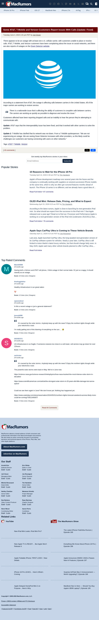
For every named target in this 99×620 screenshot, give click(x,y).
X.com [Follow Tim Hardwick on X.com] (29, 487)
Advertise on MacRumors (15, 454)
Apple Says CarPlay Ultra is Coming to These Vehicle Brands (61, 230)
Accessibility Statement (8, 605)
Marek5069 (18, 265)
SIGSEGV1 (18, 339)
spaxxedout (18, 301)
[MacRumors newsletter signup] (82, 4)
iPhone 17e (66, 10)
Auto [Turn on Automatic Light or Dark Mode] (41, 609)
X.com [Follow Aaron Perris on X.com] (29, 513)
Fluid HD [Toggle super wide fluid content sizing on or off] (35, 609)
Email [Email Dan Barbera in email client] (3, 504)
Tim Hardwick (65, 175)
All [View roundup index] (96, 10)
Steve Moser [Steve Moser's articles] (5, 509)
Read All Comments (49, 408)
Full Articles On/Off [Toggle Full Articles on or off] (20, 609)
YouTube (10, 521)
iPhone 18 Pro (9, 10)
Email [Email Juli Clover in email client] (3, 478)
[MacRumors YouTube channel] (70, 4)
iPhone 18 (90, 10)
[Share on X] (87, 150)
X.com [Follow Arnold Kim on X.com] (8, 469)
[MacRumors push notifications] (74, 4)
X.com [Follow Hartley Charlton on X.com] (8, 495)
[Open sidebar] (96, 4)
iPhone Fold (24, 10)
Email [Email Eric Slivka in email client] (24, 469)
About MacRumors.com (14, 447)
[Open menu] (2, 4)
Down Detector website (40, 46)
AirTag (78, 10)
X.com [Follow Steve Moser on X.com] (8, 513)
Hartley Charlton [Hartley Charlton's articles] (6, 491)
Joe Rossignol (65, 234)
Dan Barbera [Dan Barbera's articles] (5, 500)
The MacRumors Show (68, 521)
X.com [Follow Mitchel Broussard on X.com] (8, 487)
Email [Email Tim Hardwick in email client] (24, 487)
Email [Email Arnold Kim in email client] (3, 469)
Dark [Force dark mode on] (49, 609)
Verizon (24, 144)
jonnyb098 (18, 315)
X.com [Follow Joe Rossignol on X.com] (29, 478)
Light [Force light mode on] (45, 609)
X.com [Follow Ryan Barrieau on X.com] (29, 504)
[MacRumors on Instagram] (54, 4)
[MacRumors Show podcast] (50, 4)
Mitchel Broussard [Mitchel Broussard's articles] (7, 483)
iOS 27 (37, 10)
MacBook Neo (51, 10)
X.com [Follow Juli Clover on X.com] (8, 478)
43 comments (9, 150)
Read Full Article (36, 192)
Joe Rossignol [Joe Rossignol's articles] (27, 474)
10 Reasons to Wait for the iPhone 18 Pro (51, 172)
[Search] (92, 4)
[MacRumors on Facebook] (58, 4)
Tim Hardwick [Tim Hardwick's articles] (26, 483)
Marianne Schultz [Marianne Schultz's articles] (28, 491)
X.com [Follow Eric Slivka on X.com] (29, 469)
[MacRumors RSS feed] (78, 4)
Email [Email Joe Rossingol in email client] (24, 478)
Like (26, 276)
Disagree (32, 276)
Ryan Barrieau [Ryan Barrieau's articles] (27, 500)
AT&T (10, 144)
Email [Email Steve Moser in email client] (3, 513)
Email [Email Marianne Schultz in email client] (24, 495)
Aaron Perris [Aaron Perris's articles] (26, 509)
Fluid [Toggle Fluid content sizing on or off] (29, 609)
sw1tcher (17, 355)
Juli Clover (37, 35)
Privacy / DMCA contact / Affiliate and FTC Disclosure (18, 601)
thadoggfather (19, 282)
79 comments (48, 221)
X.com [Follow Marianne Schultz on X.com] (29, 495)
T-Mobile (16, 144)
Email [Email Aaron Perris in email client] (24, 513)
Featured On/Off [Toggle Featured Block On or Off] (7, 609)
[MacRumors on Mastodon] (66, 4)
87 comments (48, 192)
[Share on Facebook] (93, 150)
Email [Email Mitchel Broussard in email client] (3, 487)
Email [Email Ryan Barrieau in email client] (24, 504)
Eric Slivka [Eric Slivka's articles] (26, 465)
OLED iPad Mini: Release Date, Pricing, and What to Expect (60, 201)
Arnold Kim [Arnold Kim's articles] (5, 465)
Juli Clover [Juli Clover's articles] (5, 474)
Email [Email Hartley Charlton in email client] (3, 495)
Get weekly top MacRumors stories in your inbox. (49, 157)
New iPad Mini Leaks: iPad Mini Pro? (28, 531)
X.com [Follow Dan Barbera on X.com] (8, 504)
